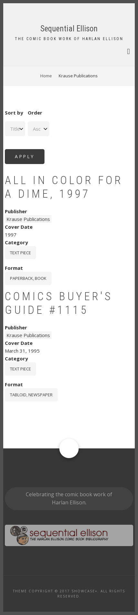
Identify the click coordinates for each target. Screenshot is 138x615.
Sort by (14, 112)
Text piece (20, 253)
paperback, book (28, 278)
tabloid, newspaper (31, 395)
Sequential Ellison (69, 28)
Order (35, 112)
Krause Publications (28, 219)
